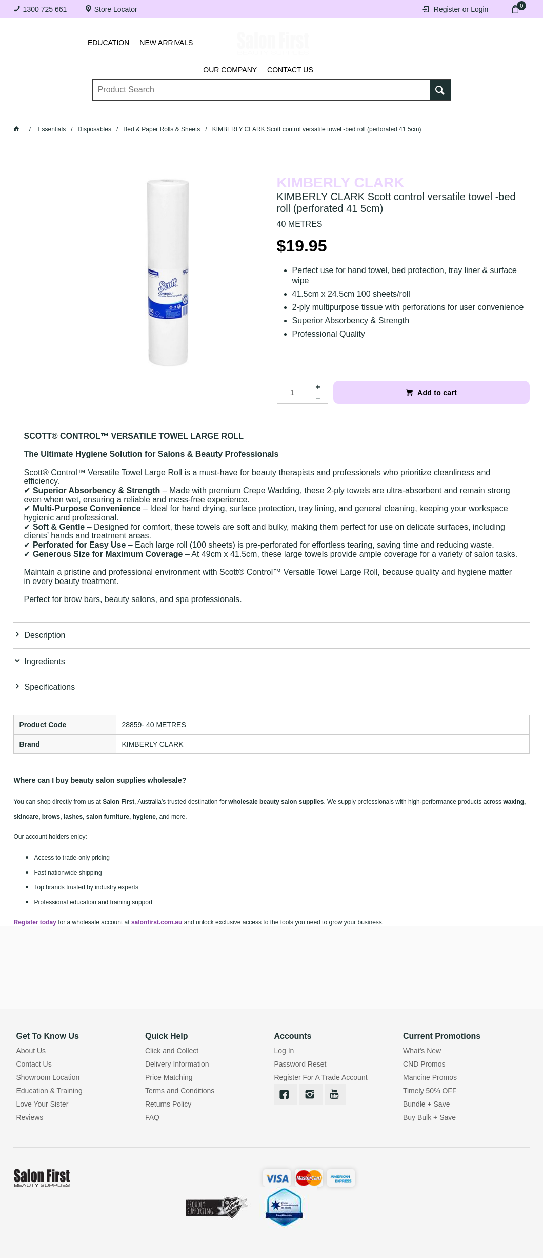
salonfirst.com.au (156, 922)
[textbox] (261, 82)
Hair (347, 111)
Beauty (387, 111)
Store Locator (115, 9)
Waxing (306, 111)
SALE (476, 111)
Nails (216, 111)
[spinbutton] (292, 392)
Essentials (167, 111)
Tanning (260, 111)
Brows (116, 111)
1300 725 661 (45, 9)
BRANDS (434, 111)
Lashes (71, 111)
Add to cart (436, 393)
